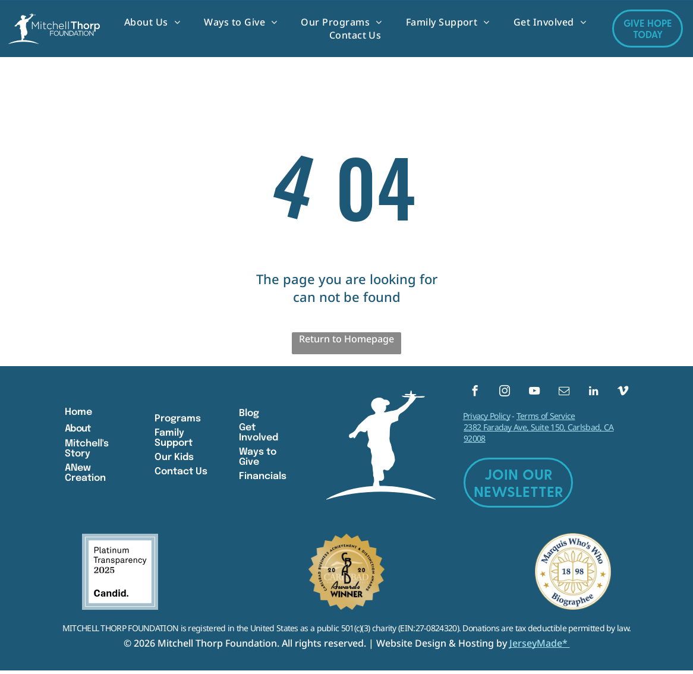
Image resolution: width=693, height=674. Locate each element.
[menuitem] (152, 22)
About (77, 431)
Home (78, 414)
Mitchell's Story (87, 450)
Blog (249, 415)
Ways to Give (257, 459)
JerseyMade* (539, 646)
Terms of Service (545, 419)
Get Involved (258, 434)
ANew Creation (85, 475)
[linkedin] (593, 394)
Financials (262, 478)
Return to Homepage (346, 338)
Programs (178, 420)
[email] (564, 394)
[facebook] (475, 394)
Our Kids (174, 459)
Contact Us (181, 473)
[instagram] (504, 394)
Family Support (174, 440)
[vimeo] (623, 394)
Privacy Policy (486, 419)
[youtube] (534, 394)
